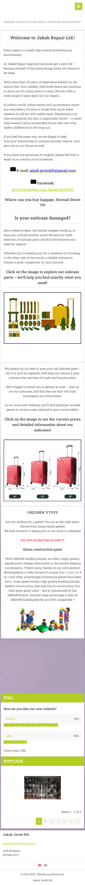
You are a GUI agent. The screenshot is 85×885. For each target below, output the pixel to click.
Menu (78, 6)
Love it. (11, 719)
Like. (9, 736)
